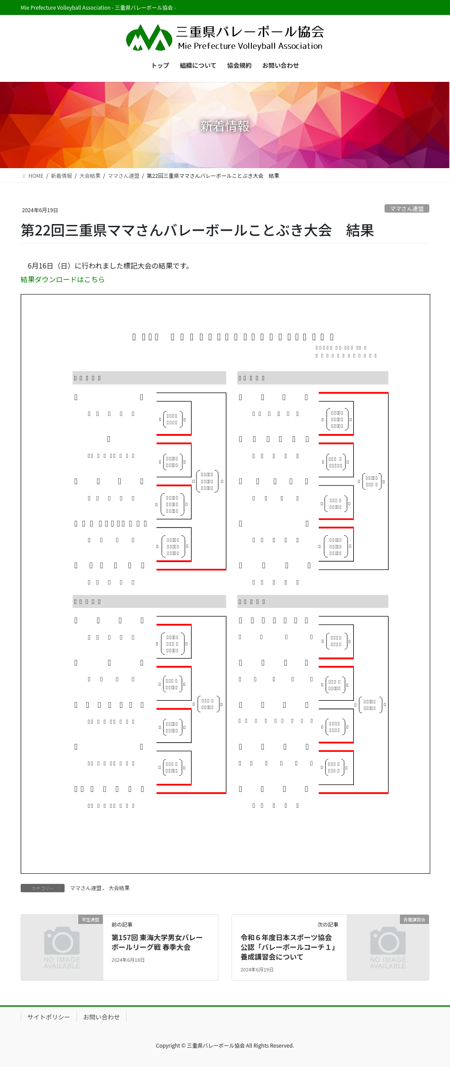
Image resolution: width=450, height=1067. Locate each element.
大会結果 (119, 887)
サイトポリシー (48, 1016)
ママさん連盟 (407, 208)
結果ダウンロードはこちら (63, 279)
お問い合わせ (101, 1016)
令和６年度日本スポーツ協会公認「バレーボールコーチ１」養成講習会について (287, 947)
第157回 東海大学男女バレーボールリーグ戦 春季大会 (157, 942)
